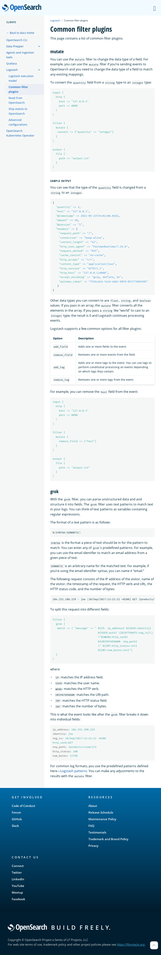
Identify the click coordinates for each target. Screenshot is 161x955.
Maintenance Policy (102, 819)
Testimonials (97, 832)
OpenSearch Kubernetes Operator (20, 133)
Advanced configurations (18, 122)
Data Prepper (15, 46)
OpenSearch (22, 8)
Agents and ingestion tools (20, 55)
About (92, 806)
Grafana (11, 63)
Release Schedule (100, 812)
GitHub (17, 819)
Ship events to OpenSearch (18, 111)
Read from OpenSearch (17, 100)
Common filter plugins (18, 89)
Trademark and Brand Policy (108, 839)
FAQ (91, 826)
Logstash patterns (73, 771)
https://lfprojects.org (131, 944)
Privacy (93, 846)
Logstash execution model (21, 78)
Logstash (12, 70)
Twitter (17, 872)
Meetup (17, 892)
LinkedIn (18, 879)
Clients (11, 22)
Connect (18, 866)
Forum (16, 812)
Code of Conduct (23, 806)
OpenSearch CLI (16, 40)
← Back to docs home (20, 33)
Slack (15, 826)
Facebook (18, 899)
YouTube (18, 886)
